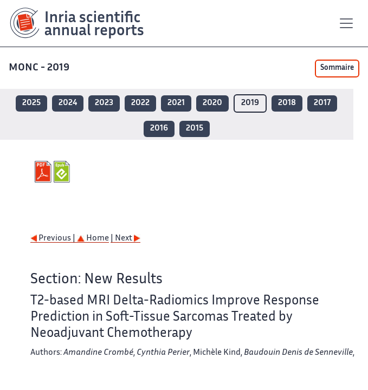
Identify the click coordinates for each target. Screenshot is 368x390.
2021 (176, 103)
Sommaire (337, 68)
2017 (322, 103)
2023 (104, 103)
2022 (140, 103)
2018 (287, 103)
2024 (68, 103)
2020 (212, 103)
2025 (31, 103)
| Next (125, 238)
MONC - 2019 (40, 68)
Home (93, 238)
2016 (159, 128)
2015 (194, 128)
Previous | (53, 238)
